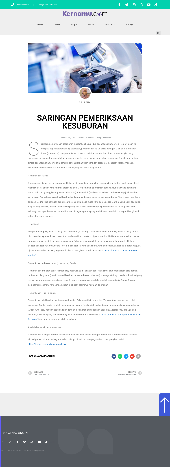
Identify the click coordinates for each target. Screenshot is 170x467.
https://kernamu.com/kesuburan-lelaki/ (47, 344)
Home (40, 25)
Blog (74, 25)
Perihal (57, 25)
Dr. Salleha (14, 433)
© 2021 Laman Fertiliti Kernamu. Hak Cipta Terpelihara (22, 451)
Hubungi (129, 25)
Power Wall (110, 25)
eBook (91, 25)
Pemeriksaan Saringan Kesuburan (98, 138)
